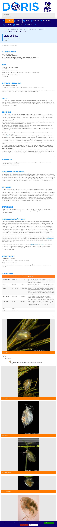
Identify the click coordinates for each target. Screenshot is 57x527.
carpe (48, 238)
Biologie (41, 29)
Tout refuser (24, 525)
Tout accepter (49, 523)
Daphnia (7, 136)
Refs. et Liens (45, 20)
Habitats (18, 20)
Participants (18, 24)
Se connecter (6, 14)
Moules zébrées (34, 244)
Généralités (14, 29)
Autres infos (8, 31)
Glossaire (35, 20)
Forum (26, 20)
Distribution (23, 29)
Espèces (9, 20)
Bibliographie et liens (20, 31)
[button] (35, 25)
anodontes (41, 244)
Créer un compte (7, 16)
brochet (34, 191)
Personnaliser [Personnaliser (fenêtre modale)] (33, 525)
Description (33, 29)
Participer (28, 24)
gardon (52, 238)
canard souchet (9, 191)
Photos (6, 29)
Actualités (7, 24)
